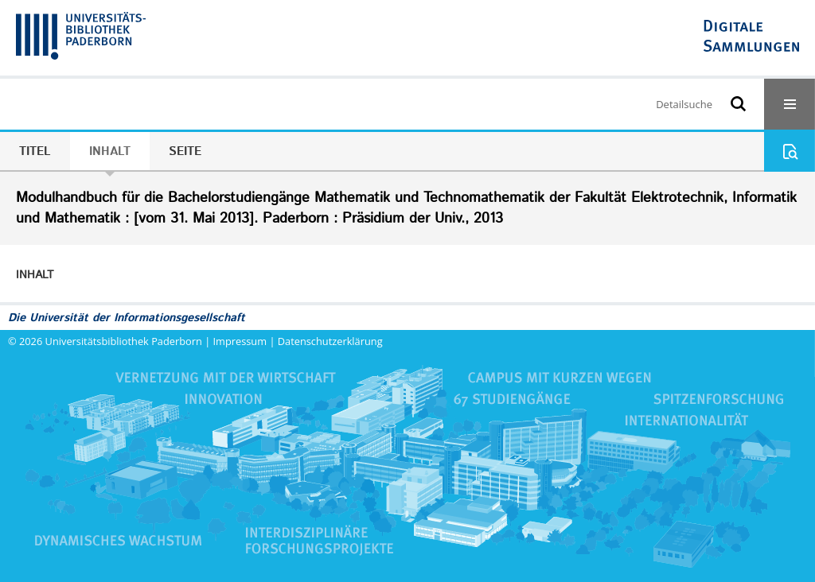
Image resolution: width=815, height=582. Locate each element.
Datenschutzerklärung (330, 341)
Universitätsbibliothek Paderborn (123, 341)
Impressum (240, 341)
